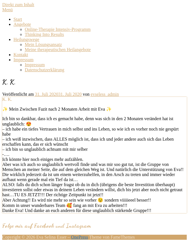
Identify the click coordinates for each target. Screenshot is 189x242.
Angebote (22, 24)
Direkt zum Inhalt (18, 4)
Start (18, 19)
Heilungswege (26, 39)
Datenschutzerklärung (44, 69)
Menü (7, 9)
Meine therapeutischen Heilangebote (58, 49)
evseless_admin (105, 94)
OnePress (79, 237)
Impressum (23, 59)
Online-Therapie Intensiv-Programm (58, 29)
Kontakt (21, 54)
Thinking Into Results (44, 34)
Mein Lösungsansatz (43, 44)
